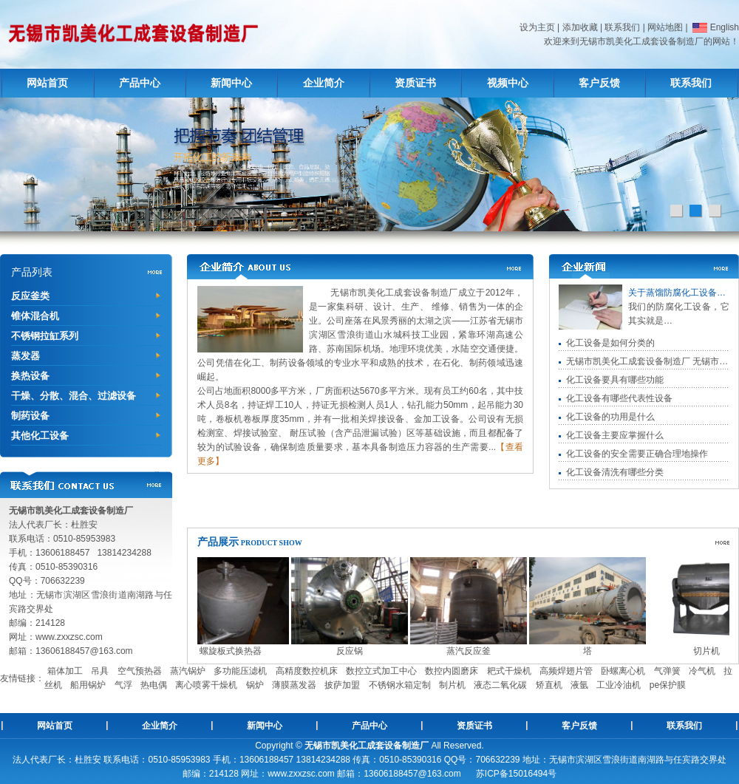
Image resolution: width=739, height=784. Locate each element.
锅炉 (255, 685)
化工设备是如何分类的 (610, 343)
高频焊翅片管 (566, 671)
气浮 (123, 685)
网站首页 (47, 83)
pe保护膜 (668, 685)
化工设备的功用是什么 (610, 417)
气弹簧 (667, 671)
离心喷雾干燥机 (206, 685)
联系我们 (622, 27)
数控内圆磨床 (451, 671)
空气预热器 (140, 671)
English (714, 27)
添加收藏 (580, 27)
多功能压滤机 (240, 671)
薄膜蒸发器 (294, 685)
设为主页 (537, 27)
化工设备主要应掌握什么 (615, 435)
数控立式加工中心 (381, 671)
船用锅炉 (88, 685)
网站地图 (665, 27)
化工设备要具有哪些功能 (615, 380)
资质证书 (415, 83)
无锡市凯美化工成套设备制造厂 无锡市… (647, 361)
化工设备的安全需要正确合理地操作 (637, 454)
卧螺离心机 (623, 671)
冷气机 (702, 671)
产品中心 (139, 83)
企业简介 (323, 83)
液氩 (579, 685)
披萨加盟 (342, 685)
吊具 (100, 671)
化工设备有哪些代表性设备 (619, 398)
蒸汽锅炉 (187, 671)
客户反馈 (599, 83)
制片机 (452, 685)
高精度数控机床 (307, 671)
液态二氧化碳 (500, 685)
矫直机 (549, 685)
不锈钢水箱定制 (400, 685)
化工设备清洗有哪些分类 (615, 472)
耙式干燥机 (509, 671)
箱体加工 (65, 671)
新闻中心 (231, 83)
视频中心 (507, 83)
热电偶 (153, 685)
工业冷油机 (618, 685)
